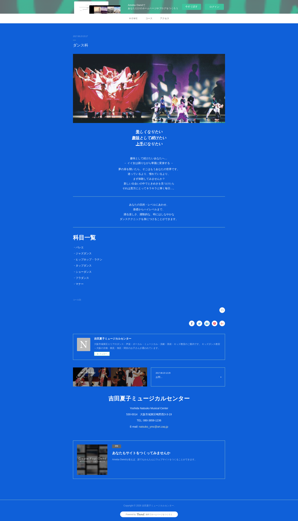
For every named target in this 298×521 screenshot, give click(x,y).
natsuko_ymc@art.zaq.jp (153, 426)
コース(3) (77, 300)
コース (149, 18)
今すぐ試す (191, 6)
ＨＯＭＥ (133, 18)
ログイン (214, 6)
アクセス (164, 18)
